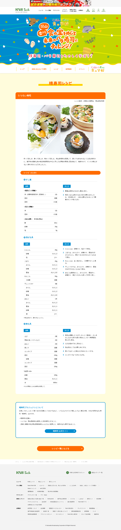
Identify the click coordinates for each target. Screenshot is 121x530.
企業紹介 (81, 10)
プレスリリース (82, 508)
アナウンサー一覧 (32, 495)
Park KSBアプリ (82, 501)
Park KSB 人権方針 (73, 514)
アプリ (98, 10)
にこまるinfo (73, 485)
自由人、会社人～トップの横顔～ (88, 485)
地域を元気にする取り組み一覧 (36, 498)
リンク (94, 511)
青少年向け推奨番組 (53, 491)
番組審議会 (92, 508)
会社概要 (43, 508)
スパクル (72, 498)
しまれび (81, 498)
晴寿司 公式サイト (60, 431)
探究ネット (90, 498)
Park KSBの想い (69, 508)
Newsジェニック (32, 488)
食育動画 (68, 69)
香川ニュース (52, 481)
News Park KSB (32, 485)
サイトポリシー (60, 514)
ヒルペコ (42, 485)
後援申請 (96, 514)
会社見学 (44, 501)
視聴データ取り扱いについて (60, 511)
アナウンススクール (33, 501)
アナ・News (44, 495)
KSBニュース (31, 481)
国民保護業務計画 (76, 511)
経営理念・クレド (32, 508)
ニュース (41, 10)
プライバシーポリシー (46, 514)
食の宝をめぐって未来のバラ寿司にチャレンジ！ (49, 461)
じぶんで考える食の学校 (28, 461)
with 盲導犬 (43, 488)
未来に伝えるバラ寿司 (39, 69)
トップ (22, 69)
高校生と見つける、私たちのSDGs (57, 485)
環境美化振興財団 (32, 514)
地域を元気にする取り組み (73, 10)
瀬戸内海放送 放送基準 (33, 511)
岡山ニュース (41, 481)
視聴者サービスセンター (55, 508)
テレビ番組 (48, 10)
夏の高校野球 (71, 501)
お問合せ (103, 10)
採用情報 (88, 10)
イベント (82, 69)
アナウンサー (56, 10)
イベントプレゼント (65, 10)
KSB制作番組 (40, 491)
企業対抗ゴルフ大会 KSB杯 (35, 504)
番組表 (93, 10)
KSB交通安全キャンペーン (57, 501)
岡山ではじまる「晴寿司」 (71, 461)
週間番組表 (30, 491)
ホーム (17, 461)
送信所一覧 (46, 511)
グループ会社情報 (85, 514)
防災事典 (99, 498)
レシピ (56, 69)
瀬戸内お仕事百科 (62, 498)
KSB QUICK (51, 498)
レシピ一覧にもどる (60, 448)
